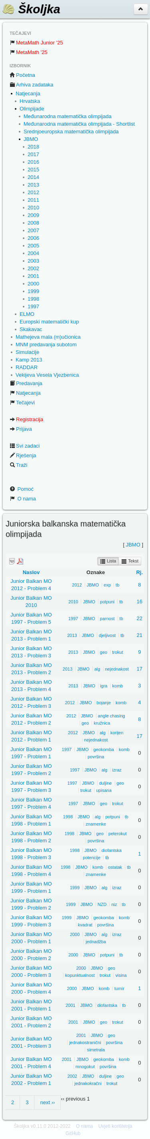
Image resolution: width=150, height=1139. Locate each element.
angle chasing (111, 715)
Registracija (26, 419)
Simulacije (27, 352)
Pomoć (22, 489)
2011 (33, 200)
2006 (33, 238)
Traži (18, 465)
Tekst (129, 561)
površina (96, 756)
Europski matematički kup (49, 322)
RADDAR (27, 367)
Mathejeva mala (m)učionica (48, 337)
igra (103, 685)
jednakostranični (85, 1042)
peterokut (117, 833)
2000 (33, 284)
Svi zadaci (25, 446)
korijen (116, 732)
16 (139, 602)
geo (103, 652)
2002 (33, 268)
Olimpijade (32, 109)
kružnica (102, 723)
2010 (33, 208)
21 (139, 635)
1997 (33, 306)
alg (97, 669)
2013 (33, 185)
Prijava (21, 429)
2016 (33, 162)
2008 (33, 223)
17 (139, 669)
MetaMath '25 (28, 52)
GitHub (73, 1133)
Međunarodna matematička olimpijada (68, 116)
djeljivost (107, 635)
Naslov (31, 572)
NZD (102, 904)
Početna (22, 75)
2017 (33, 154)
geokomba (104, 749)
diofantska (112, 850)
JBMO (31, 139)
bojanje (104, 702)
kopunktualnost (80, 975)
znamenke (96, 824)
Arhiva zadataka (31, 85)
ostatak (115, 867)
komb (117, 685)
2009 (33, 215)
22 (139, 618)
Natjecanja (28, 93)
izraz (117, 769)
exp (107, 585)
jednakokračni (88, 1083)
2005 (33, 246)
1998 (33, 299)
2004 (33, 253)
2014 (33, 177)
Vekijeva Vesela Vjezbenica (47, 375)
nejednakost (117, 669)
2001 (33, 276)
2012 (33, 192)
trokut (117, 652)
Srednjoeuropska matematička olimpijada (71, 132)
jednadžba (96, 941)
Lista (108, 561)
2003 (33, 261)
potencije (91, 857)
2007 (33, 230)
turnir (119, 988)
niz (114, 904)
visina (120, 975)
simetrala (96, 1049)
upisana (104, 790)
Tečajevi (22, 403)
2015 (33, 170)
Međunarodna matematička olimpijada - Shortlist (79, 124)
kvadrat (85, 924)
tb (117, 585)
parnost (107, 618)
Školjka (31, 9)
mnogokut (85, 1066)
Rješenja (23, 455)
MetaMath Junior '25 (36, 43)
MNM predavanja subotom (46, 344)
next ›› (47, 1102)
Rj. (139, 572)
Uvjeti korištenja (115, 1126)
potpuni (107, 601)
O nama (23, 499)
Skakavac (31, 329)
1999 (33, 291)
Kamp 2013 (29, 360)
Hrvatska (30, 101)
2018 (33, 147)
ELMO (27, 314)
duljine (105, 783)
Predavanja (26, 383)
